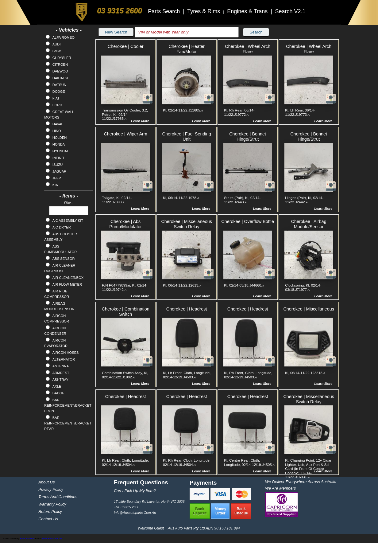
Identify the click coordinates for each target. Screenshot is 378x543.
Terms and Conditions (57, 496)
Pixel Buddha (27, 538)
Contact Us (48, 519)
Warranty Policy (52, 504)
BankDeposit (199, 511)
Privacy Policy (50, 489)
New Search (116, 32)
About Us (46, 482)
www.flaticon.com (51, 538)
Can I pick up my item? (135, 490)
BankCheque (241, 511)
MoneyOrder (220, 511)
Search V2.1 (290, 11)
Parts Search (164, 11)
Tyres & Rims (204, 11)
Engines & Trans (248, 11)
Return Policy (50, 511)
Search (255, 32)
